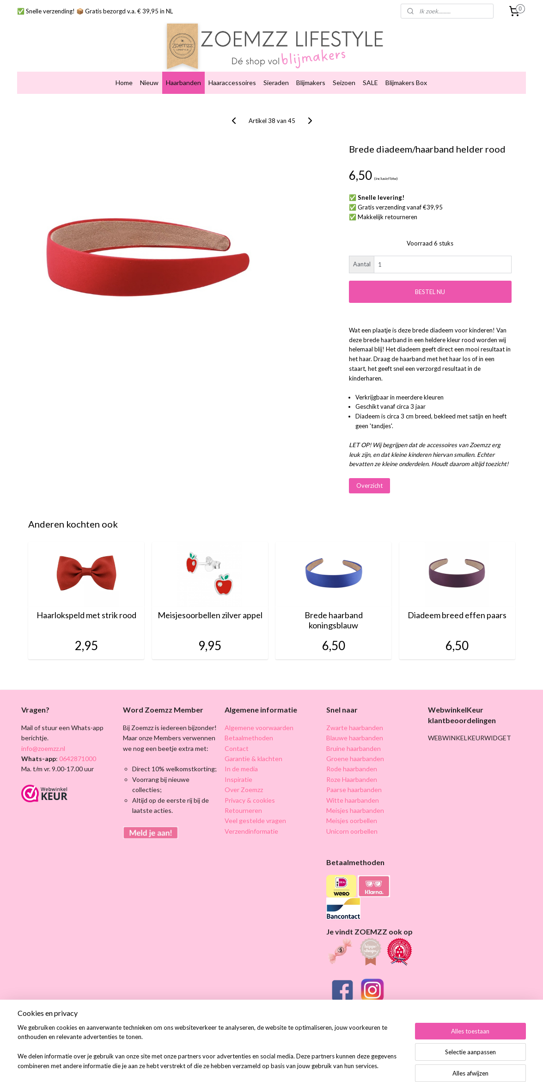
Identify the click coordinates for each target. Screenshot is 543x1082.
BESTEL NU (430, 288)
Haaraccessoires (232, 79)
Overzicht (369, 482)
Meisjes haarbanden (355, 807)
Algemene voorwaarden (259, 724)
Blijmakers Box (406, 79)
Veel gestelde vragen (255, 818)
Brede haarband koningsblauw (333, 617)
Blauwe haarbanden (354, 734)
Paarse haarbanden (354, 786)
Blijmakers (310, 79)
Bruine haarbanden (353, 745)
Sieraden (276, 79)
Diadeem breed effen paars (457, 612)
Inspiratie (238, 776)
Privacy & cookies (250, 797)
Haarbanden (183, 79)
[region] (211, 1052)
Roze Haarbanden (351, 776)
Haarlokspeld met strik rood (86, 612)
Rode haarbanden (351, 766)
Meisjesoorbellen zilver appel (209, 612)
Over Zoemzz (244, 786)
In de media (241, 766)
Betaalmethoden (249, 734)
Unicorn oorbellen (352, 828)
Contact (237, 745)
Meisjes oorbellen (351, 818)
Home (124, 79)
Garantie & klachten (253, 755)
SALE (370, 79)
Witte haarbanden (352, 797)
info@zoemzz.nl (43, 745)
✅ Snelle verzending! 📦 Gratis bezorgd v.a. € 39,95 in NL (95, 11)
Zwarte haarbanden (354, 724)
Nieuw (149, 79)
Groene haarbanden (355, 755)
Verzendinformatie (251, 828)
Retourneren (243, 807)
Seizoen (344, 79)
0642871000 (77, 755)
